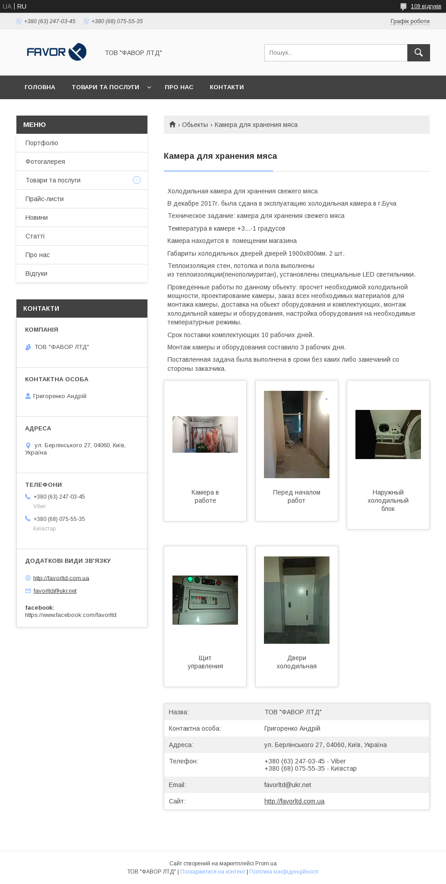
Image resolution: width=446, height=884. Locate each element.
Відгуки (36, 273)
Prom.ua (266, 863)
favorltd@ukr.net (287, 784)
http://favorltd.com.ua (294, 801)
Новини (36, 217)
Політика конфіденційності (284, 872)
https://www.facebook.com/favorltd (71, 614)
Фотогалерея (45, 161)
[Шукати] (418, 52)
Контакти (227, 87)
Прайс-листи (44, 198)
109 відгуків (426, 6)
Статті (35, 236)
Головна (40, 87)
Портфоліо (41, 142)
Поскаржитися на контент (212, 872)
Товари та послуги (105, 87)
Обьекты (195, 124)
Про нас (179, 87)
